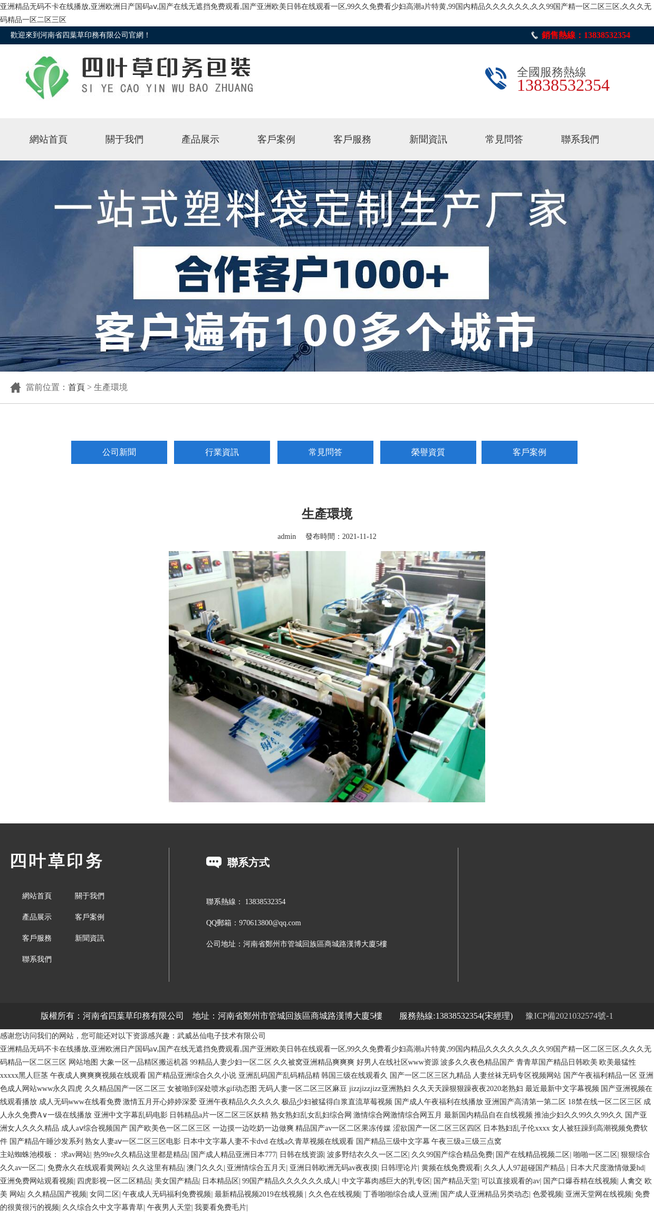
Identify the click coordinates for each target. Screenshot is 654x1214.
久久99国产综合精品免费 (452, 1155)
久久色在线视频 (334, 1194)
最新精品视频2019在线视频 (260, 1194)
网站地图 (83, 1062)
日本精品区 (220, 1181)
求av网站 (75, 1155)
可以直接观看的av (510, 1181)
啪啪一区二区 (595, 1155)
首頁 (76, 387)
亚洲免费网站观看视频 (37, 1181)
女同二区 (104, 1194)
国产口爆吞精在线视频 (580, 1181)
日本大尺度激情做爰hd (607, 1168)
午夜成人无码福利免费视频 (166, 1194)
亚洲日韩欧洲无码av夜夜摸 (334, 1168)
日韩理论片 (399, 1168)
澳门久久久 (205, 1168)
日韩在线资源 (302, 1155)
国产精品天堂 (456, 1181)
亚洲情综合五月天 (256, 1168)
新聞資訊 (428, 139)
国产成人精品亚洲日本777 (233, 1155)
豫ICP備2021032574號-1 (569, 1015)
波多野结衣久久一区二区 (367, 1155)
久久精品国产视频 (56, 1194)
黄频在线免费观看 (450, 1168)
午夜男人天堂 (169, 1207)
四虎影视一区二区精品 (114, 1181)
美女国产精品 (177, 1181)
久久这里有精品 (158, 1168)
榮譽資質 (428, 452)
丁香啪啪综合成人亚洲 (400, 1194)
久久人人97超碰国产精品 (525, 1168)
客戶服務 (352, 139)
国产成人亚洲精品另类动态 (484, 1194)
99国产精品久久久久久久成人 (290, 1181)
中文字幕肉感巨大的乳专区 (386, 1181)
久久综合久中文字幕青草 (102, 1207)
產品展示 (200, 139)
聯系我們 (580, 139)
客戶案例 (276, 139)
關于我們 (124, 139)
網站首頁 (49, 139)
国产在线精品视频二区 (533, 1155)
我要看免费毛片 (220, 1207)
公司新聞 (119, 452)
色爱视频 (547, 1194)
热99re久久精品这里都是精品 (140, 1155)
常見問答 (504, 139)
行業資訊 (222, 452)
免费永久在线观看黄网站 (88, 1168)
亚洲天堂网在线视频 (598, 1194)
